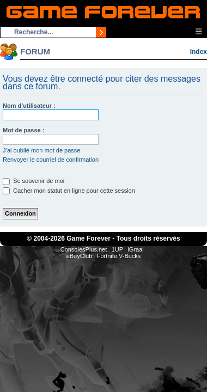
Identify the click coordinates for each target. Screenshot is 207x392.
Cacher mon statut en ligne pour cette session (69, 190)
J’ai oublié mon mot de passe (41, 150)
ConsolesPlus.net (83, 249)
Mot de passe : (23, 130)
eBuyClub (79, 256)
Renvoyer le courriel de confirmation (51, 159)
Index (198, 52)
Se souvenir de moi (33, 180)
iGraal (135, 249)
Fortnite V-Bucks (119, 256)
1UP (117, 249)
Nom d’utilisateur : (29, 105)
